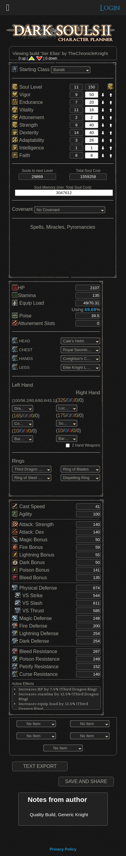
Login (110, 8)
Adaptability (28, 140)
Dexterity (25, 132)
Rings (18, 461)
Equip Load (28, 303)
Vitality (22, 109)
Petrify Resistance (35, 666)
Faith (21, 155)
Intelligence (28, 147)
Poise (21, 315)
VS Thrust (29, 610)
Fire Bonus (27, 547)
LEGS (21, 367)
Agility (22, 514)
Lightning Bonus (33, 554)
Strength (25, 125)
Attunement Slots (33, 323)
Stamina (24, 295)
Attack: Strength (33, 524)
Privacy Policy (63, 849)
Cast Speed (28, 506)
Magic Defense (32, 618)
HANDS (22, 358)
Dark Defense (30, 641)
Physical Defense (34, 588)
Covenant (22, 209)
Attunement (28, 117)
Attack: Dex (28, 532)
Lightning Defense (35, 633)
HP (18, 287)
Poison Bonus (30, 570)
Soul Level (27, 87)
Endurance (27, 102)
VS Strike (29, 595)
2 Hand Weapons (86, 445)
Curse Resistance (35, 674)
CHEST (22, 350)
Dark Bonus (28, 562)
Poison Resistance (36, 659)
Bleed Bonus (29, 577)
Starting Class (31, 69)
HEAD (21, 341)
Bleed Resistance (34, 651)
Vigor (21, 94)
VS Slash (28, 603)
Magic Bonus (29, 539)
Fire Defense (29, 625)
